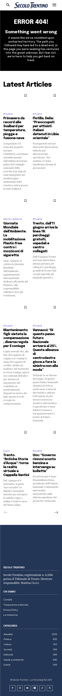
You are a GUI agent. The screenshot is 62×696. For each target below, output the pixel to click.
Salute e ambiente (12, 219)
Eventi (6, 451)
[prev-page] (5, 512)
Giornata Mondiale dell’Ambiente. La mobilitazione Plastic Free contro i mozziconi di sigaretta (14, 239)
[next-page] (56, 512)
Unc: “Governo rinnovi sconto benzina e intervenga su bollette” (44, 463)
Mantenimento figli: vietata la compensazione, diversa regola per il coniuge (16, 338)
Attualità (8, 113)
